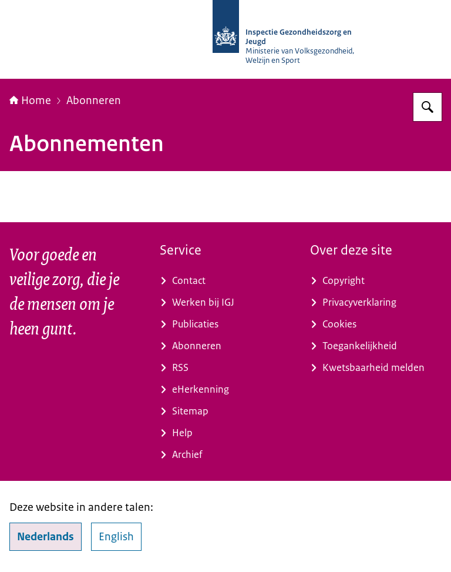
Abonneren (93, 100)
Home (30, 100)
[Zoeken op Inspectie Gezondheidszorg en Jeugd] (427, 107)
